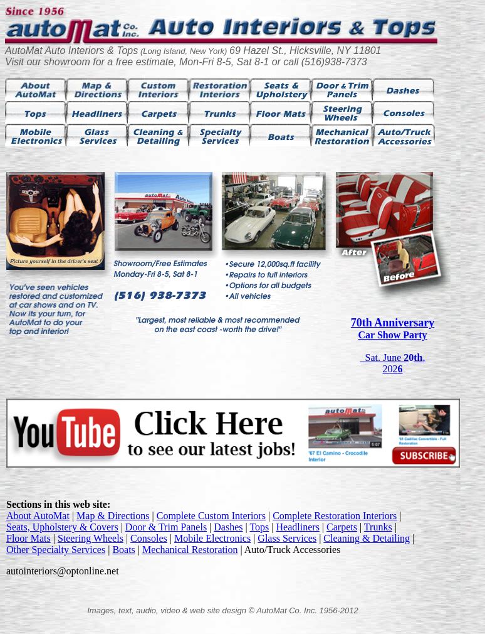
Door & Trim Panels (166, 527)
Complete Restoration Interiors (335, 515)
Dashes (228, 527)
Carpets (341, 527)
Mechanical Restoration (189, 549)
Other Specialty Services (55, 549)
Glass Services (287, 538)
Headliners (298, 527)
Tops (259, 527)
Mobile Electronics (212, 538)
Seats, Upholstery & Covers (62, 527)
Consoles (148, 538)
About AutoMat (38, 515)
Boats (123, 549)
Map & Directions (112, 515)
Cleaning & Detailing (366, 538)
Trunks (378, 527)
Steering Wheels (90, 538)
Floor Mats (28, 538)
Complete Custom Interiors (211, 515)
